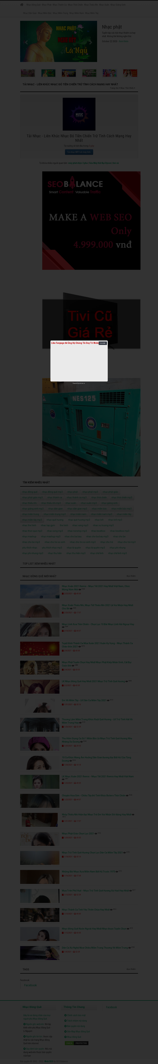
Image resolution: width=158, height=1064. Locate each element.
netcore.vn (82, 383)
